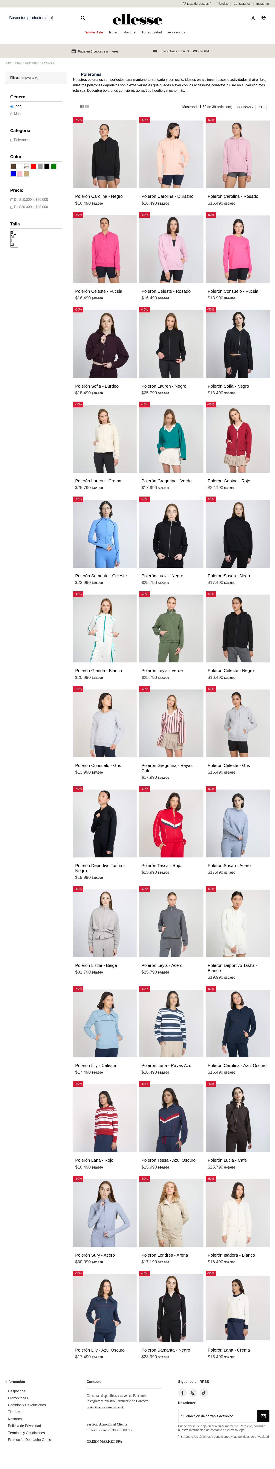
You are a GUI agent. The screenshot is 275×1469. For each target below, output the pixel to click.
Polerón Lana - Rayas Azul (166, 1067)
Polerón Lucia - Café (227, 1162)
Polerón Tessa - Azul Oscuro (168, 1162)
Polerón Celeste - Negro (231, 672)
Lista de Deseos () (197, 3)
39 (259, 108)
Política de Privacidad (24, 1428)
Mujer (18, 114)
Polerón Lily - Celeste (95, 1067)
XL (14, 245)
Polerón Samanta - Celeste (101, 577)
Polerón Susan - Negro (229, 577)
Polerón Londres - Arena (164, 1257)
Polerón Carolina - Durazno (167, 198)
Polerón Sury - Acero (95, 1257)
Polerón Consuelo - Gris (98, 767)
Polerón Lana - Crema (229, 1352)
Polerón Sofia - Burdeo (97, 388)
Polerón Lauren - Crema (98, 483)
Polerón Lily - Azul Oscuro (100, 1352)
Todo (17, 106)
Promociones (18, 1400)
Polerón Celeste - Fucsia (98, 293)
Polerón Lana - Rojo (94, 1162)
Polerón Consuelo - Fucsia (233, 293)
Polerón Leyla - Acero (161, 967)
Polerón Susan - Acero (229, 867)
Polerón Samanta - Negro (165, 1352)
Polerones (21, 140)
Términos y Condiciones (26, 1435)
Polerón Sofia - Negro (228, 388)
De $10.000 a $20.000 (31, 199)
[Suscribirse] (263, 1418)
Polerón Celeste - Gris (229, 767)
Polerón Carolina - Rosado (233, 198)
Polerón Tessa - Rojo (161, 867)
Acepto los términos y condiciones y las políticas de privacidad (226, 1438)
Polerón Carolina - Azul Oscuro (237, 1067)
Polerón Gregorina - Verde (166, 483)
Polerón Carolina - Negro (99, 198)
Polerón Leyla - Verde (162, 672)
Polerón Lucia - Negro (162, 577)
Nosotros (15, 1421)
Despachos (16, 1393)
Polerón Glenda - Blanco (98, 672)
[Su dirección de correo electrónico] (217, 1418)
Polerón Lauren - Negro (163, 388)
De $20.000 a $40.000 (31, 207)
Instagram (263, 3)
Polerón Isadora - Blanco (231, 1257)
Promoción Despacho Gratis (29, 1441)
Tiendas (223, 3)
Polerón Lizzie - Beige (96, 967)
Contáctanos (242, 3)
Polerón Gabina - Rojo (229, 483)
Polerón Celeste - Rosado (166, 293)
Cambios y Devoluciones (27, 1407)
